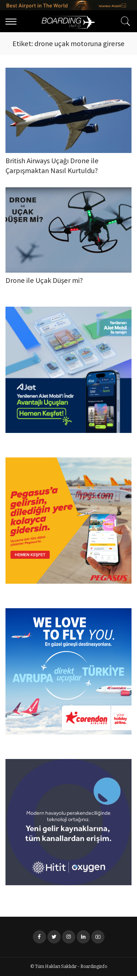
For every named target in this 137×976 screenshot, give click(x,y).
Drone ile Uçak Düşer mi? (44, 281)
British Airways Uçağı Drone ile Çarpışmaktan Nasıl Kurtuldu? (52, 166)
